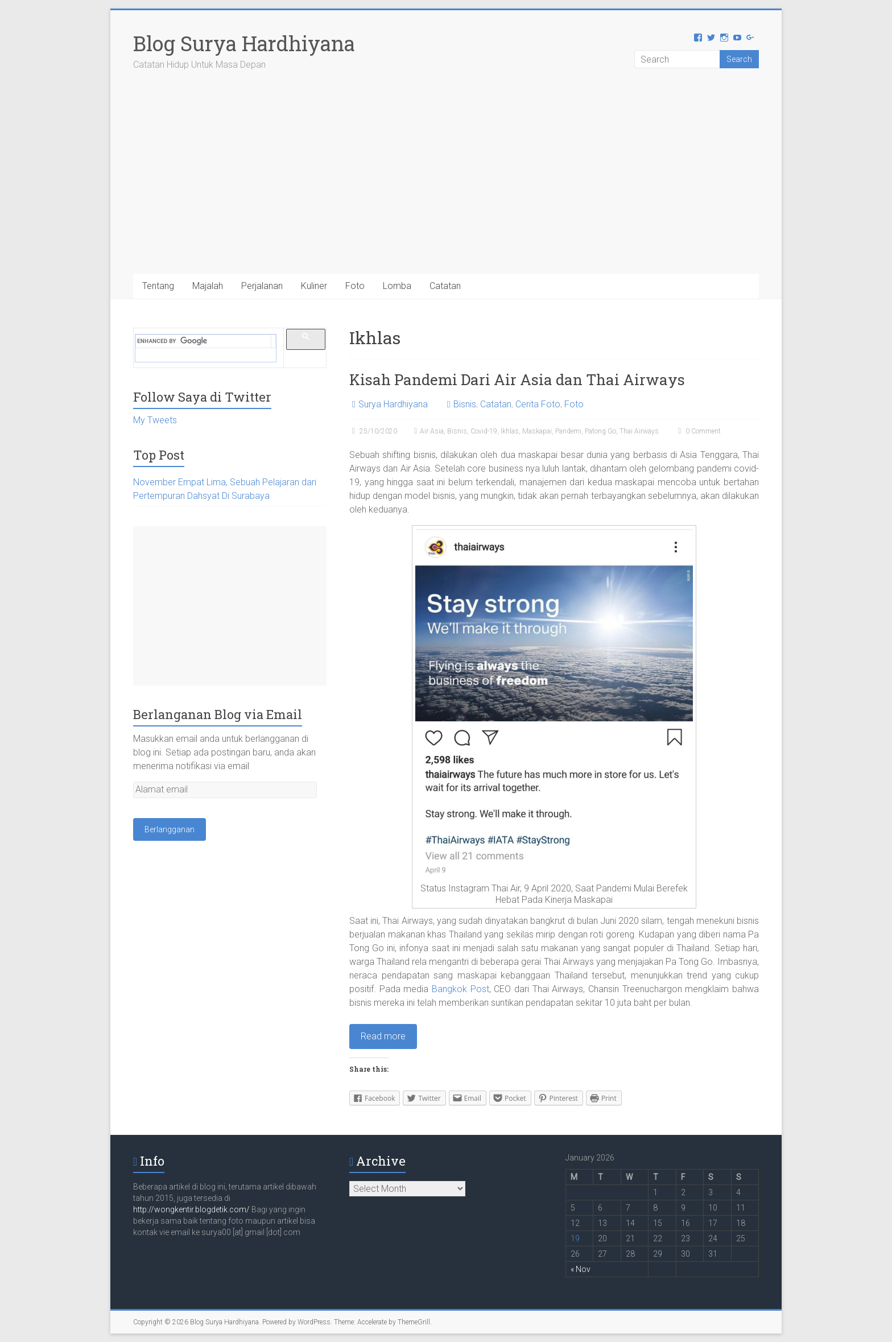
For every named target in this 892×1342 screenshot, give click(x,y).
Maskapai (537, 431)
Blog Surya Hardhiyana (244, 43)
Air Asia (432, 431)
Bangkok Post (460, 989)
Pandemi (568, 431)
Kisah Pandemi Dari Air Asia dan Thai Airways (517, 379)
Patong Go (600, 431)
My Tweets (155, 420)
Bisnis (464, 404)
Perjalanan (262, 285)
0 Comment (698, 431)
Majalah (207, 285)
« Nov (580, 1269)
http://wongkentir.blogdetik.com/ (192, 1209)
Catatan (445, 285)
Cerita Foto (537, 404)
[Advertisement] (446, 188)
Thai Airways (639, 431)
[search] (203, 341)
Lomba (397, 285)
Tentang (158, 285)
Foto (355, 285)
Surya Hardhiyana (393, 404)
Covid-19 (483, 431)
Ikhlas (510, 431)
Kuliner (314, 285)
